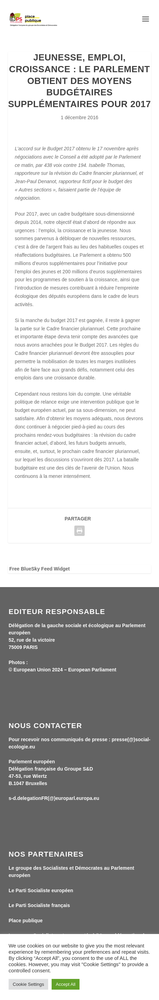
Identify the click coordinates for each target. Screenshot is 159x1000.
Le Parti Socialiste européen (41, 890)
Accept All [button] (65, 984)
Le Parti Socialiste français (39, 905)
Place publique (26, 920)
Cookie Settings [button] (28, 984)
